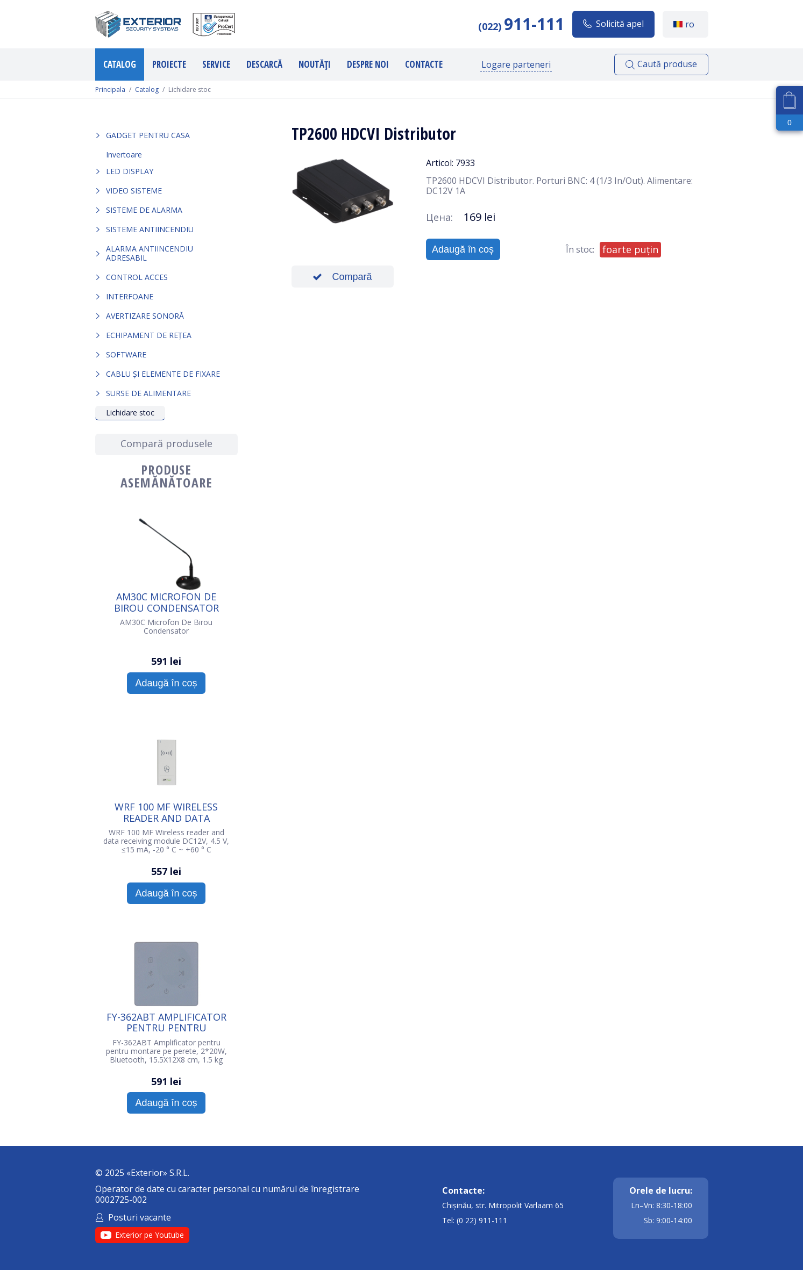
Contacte (424, 64)
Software (126, 354)
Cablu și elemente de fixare (163, 374)
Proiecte (169, 64)
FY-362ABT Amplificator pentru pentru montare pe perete (166, 1022)
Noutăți (315, 64)
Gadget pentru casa (148, 135)
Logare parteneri (516, 64)
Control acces (137, 277)
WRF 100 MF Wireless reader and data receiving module (166, 812)
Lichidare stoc (130, 412)
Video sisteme (134, 190)
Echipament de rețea (148, 335)
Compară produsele (166, 443)
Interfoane (129, 296)
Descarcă (264, 64)
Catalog (119, 64)
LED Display (129, 171)
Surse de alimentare (148, 393)
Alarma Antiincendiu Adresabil (149, 252)
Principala (110, 90)
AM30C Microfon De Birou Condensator (166, 602)
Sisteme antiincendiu (150, 229)
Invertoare (124, 154)
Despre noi (368, 64)
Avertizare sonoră (145, 316)
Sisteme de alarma (144, 210)
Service (216, 64)
